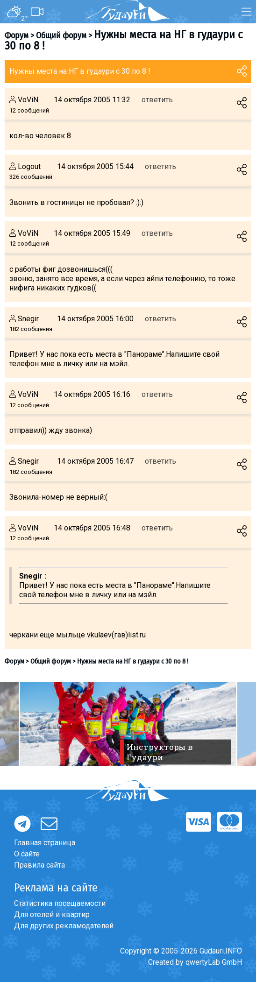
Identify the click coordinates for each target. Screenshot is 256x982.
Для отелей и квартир (52, 914)
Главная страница (44, 842)
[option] (128, 724)
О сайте (27, 853)
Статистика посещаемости (60, 903)
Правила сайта (39, 865)
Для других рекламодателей (64, 925)
